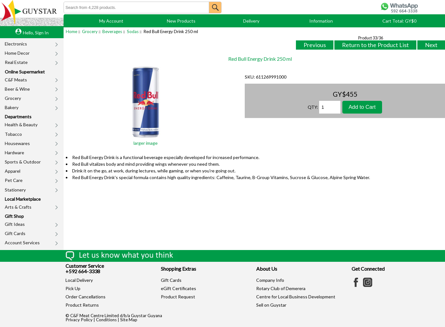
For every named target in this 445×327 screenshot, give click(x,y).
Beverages (112, 31)
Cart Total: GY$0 (399, 21)
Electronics (16, 43)
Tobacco (13, 134)
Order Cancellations (85, 296)
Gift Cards (15, 233)
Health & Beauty (21, 124)
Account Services (22, 242)
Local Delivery (79, 280)
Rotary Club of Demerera (280, 288)
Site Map (128, 319)
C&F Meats (16, 79)
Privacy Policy (78, 319)
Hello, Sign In (36, 32)
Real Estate (16, 62)
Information (321, 21)
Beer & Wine (17, 89)
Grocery (13, 98)
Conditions (106, 319)
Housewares (17, 143)
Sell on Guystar (271, 305)
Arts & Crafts (18, 207)
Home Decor (17, 53)
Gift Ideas (15, 224)
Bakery (11, 107)
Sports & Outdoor (23, 161)
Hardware (14, 152)
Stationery (15, 189)
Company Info (270, 280)
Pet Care (14, 180)
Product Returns (82, 305)
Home (71, 31)
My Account (111, 21)
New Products (181, 21)
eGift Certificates (178, 288)
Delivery (251, 21)
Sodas (133, 31)
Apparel (12, 171)
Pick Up (72, 288)
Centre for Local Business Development (295, 296)
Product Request (178, 296)
